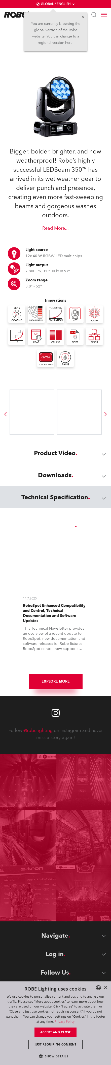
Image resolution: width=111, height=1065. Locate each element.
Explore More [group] (56, 681)
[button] (55, 1056)
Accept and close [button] (55, 1032)
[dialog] (55, 1023)
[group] (5, 414)
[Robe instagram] (56, 713)
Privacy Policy (65, 1021)
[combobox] (98, 987)
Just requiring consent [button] (55, 1044)
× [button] (105, 988)
